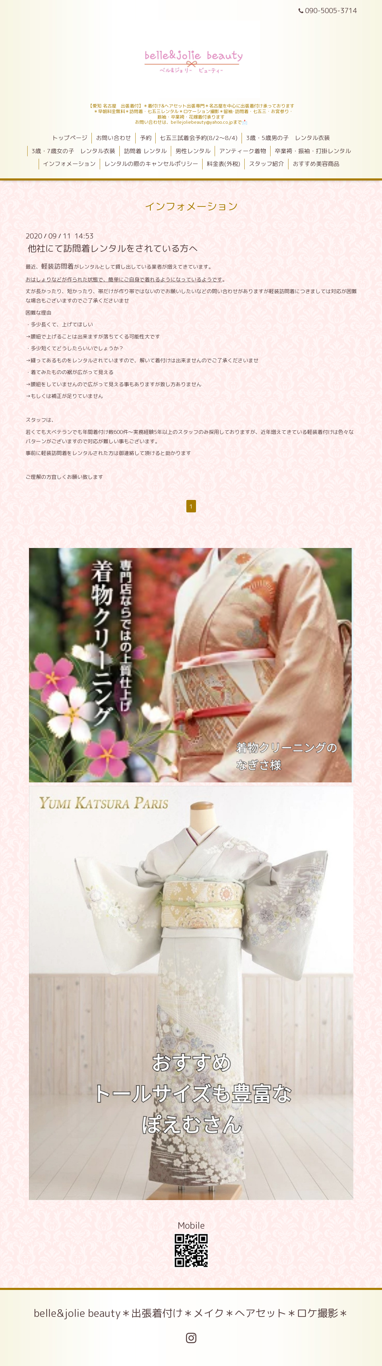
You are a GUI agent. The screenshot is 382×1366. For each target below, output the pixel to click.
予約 (145, 138)
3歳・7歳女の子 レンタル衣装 (73, 151)
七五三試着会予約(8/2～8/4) (198, 138)
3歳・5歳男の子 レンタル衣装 (288, 138)
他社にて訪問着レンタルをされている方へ (112, 248)
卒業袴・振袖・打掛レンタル (313, 151)
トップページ (69, 138)
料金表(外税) (223, 164)
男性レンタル (192, 151)
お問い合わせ (113, 138)
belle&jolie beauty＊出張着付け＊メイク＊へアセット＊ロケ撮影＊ (191, 1313)
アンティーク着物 (242, 151)
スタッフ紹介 (266, 164)
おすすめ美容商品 (316, 164)
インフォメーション (69, 164)
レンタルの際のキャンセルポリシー (151, 164)
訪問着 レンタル (145, 151)
